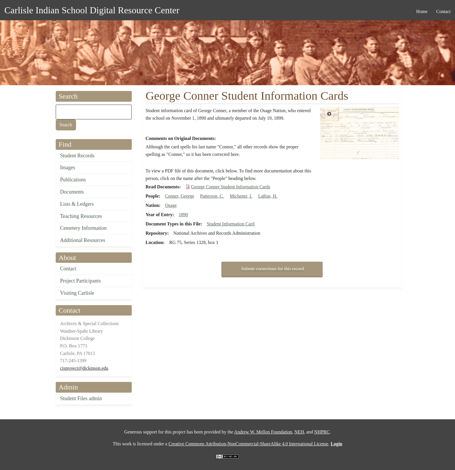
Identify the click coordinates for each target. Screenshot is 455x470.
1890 (183, 214)
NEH (299, 431)
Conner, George (179, 196)
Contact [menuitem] (443, 11)
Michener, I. (241, 196)
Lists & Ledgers (77, 204)
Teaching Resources (81, 216)
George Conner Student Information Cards (230, 186)
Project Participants (80, 281)
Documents (72, 192)
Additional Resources (82, 240)
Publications (73, 180)
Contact (68, 269)
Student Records (77, 156)
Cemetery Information (83, 228)
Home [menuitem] (421, 11)
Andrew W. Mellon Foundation (263, 431)
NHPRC (322, 431)
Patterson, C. (212, 196)
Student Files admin (81, 398)
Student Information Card (230, 223)
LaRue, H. (267, 196)
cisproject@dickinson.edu (84, 368)
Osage (171, 205)
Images (67, 167)
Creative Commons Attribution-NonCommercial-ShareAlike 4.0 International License (248, 443)
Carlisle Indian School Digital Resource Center (91, 10)
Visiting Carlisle (77, 293)
